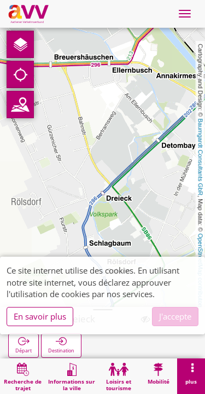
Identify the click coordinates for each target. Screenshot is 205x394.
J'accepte (175, 316)
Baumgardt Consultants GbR (200, 157)
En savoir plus (40, 316)
